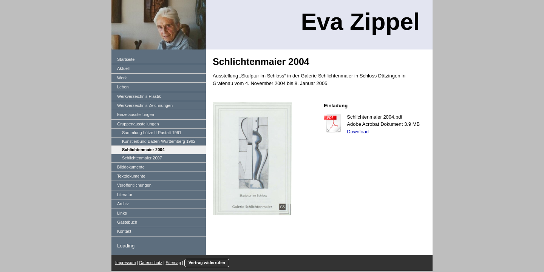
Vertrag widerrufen (207, 262)
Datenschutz (150, 262)
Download (358, 131)
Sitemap (173, 262)
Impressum (125, 262)
